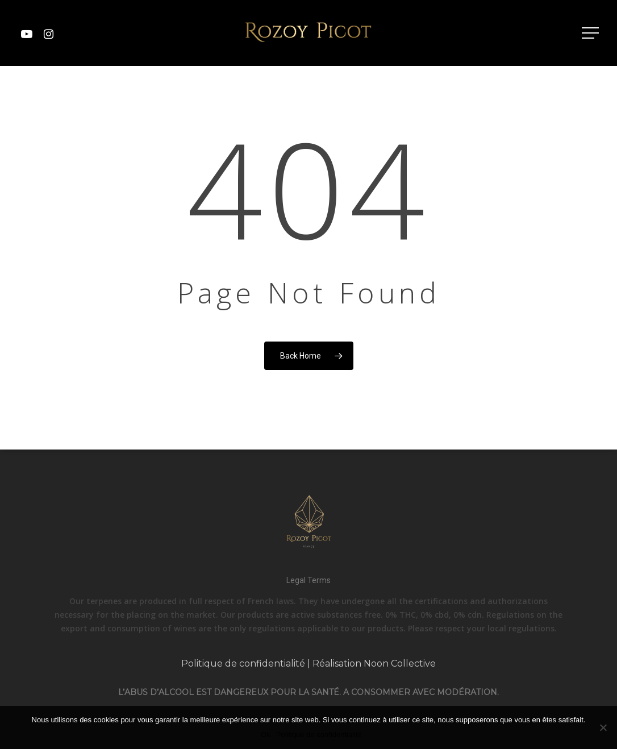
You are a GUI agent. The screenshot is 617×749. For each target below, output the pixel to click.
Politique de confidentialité (243, 663)
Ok (265, 734)
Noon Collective (400, 663)
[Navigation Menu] (591, 33)
